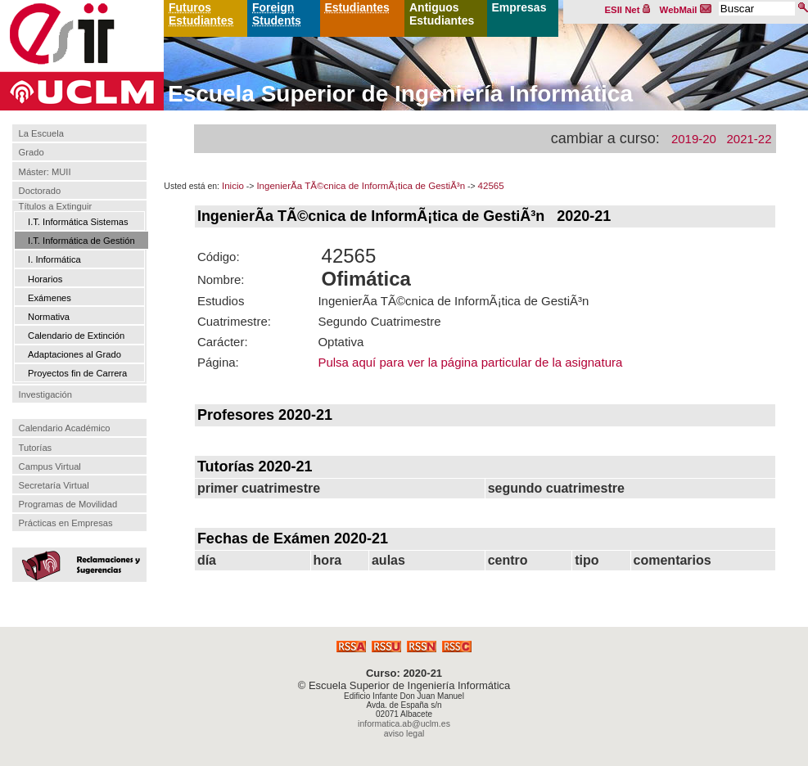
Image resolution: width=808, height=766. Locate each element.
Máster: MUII (45, 172)
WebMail (686, 10)
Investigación (45, 394)
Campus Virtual (50, 466)
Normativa (49, 317)
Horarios (45, 279)
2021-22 (748, 139)
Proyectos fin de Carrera (77, 373)
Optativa (340, 342)
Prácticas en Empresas (66, 523)
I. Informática (54, 259)
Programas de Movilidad (68, 504)
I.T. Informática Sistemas (78, 222)
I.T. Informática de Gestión (81, 241)
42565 (491, 186)
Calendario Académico (65, 428)
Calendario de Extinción (76, 335)
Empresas (519, 7)
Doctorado (40, 191)
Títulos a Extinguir (56, 206)
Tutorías (35, 448)
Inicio (233, 186)
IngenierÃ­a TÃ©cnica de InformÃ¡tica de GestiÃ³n (360, 186)
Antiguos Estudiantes (441, 14)
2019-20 (693, 139)
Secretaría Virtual (54, 485)
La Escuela (41, 133)
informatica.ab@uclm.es (404, 723)
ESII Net (628, 10)
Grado (31, 153)
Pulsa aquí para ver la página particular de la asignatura (470, 362)
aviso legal (404, 733)
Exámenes (49, 298)
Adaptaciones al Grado (74, 354)
